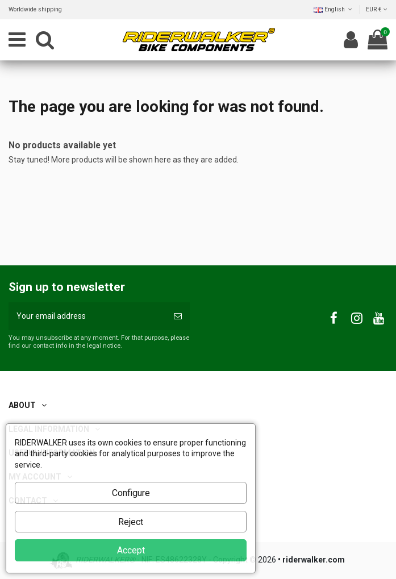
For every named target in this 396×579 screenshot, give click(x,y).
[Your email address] (87, 316)
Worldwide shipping (35, 9)
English (334, 9)
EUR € (376, 9)
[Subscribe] (178, 316)
